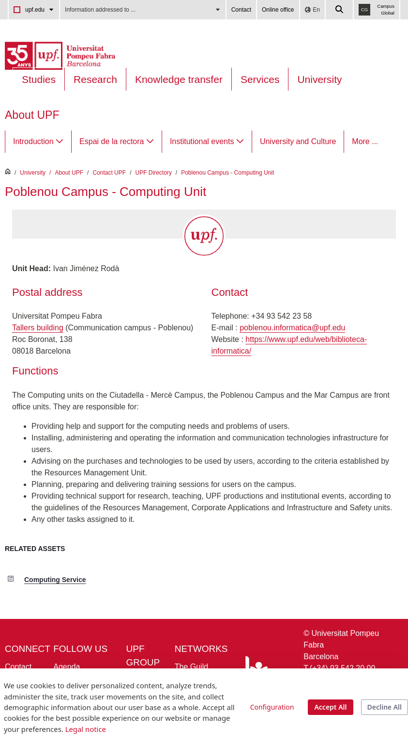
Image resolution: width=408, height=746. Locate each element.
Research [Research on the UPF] (95, 79)
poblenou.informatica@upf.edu (292, 328)
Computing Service (55, 580)
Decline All (384, 707)
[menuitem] (38, 141)
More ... (365, 141)
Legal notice (85, 729)
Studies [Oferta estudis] (39, 79)
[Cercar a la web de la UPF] (340, 9)
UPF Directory (153, 172)
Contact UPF (109, 172)
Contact (241, 9)
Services (260, 79)
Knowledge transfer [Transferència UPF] (179, 79)
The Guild (191, 667)
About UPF (32, 115)
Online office (278, 9)
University (319, 79)
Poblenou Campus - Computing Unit (227, 172)
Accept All (330, 707)
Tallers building (37, 328)
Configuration (272, 707)
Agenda (66, 667)
